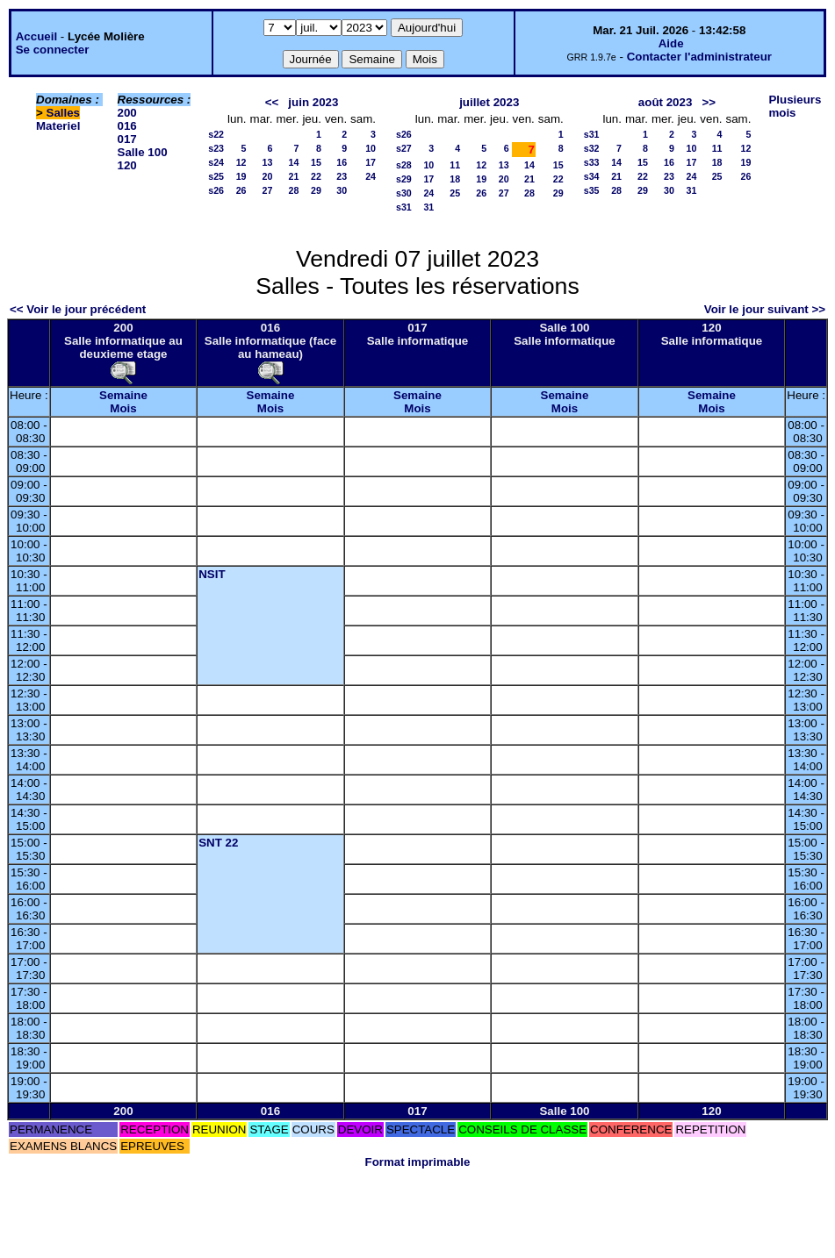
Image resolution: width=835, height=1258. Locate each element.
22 (316, 176)
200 (127, 112)
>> (709, 102)
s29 (404, 179)
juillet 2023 (489, 102)
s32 (592, 148)
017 (127, 139)
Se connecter (53, 49)
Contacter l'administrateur (699, 56)
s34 (592, 176)
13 (268, 162)
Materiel (58, 125)
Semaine (123, 395)
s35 (592, 190)
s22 (216, 134)
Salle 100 (143, 152)
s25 (216, 176)
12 (241, 162)
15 (316, 162)
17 (370, 162)
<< (272, 102)
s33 (592, 162)
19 (241, 176)
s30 (404, 193)
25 (455, 193)
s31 (404, 207)
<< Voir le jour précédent (78, 309)
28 (294, 190)
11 (455, 165)
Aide (671, 43)
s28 (404, 165)
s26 (216, 190)
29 (316, 190)
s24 (216, 162)
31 (428, 207)
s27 (404, 148)
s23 (216, 148)
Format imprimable (418, 1162)
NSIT (211, 574)
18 (455, 179)
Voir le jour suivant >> (764, 309)
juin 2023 (313, 102)
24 (370, 176)
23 (341, 176)
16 (341, 162)
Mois (123, 408)
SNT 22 (218, 842)
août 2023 (665, 102)
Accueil (36, 36)
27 (268, 190)
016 (127, 125)
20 (268, 176)
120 (127, 165)
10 (370, 148)
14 (294, 162)
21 (294, 176)
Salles (64, 112)
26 (241, 190)
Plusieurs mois (794, 106)
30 (341, 190)
